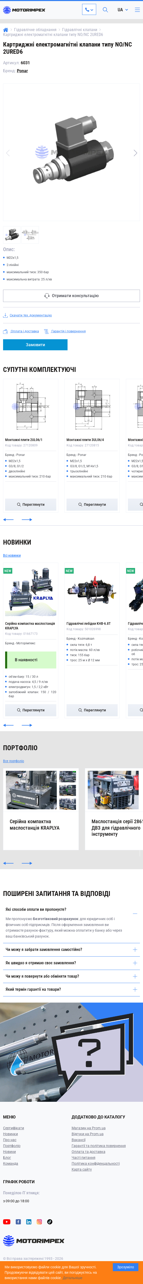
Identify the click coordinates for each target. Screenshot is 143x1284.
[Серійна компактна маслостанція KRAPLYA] (30, 590)
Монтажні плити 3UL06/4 (85, 440)
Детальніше (72, 1278)
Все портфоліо (13, 761)
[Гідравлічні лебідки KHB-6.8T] (92, 590)
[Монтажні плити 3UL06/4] (92, 406)
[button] (135, 153)
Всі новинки (12, 555)
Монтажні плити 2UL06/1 (23, 440)
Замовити (35, 344)
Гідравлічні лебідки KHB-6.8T (89, 623)
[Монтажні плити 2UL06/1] (30, 406)
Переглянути (31, 504)
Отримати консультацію (72, 295)
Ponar (22, 70)
